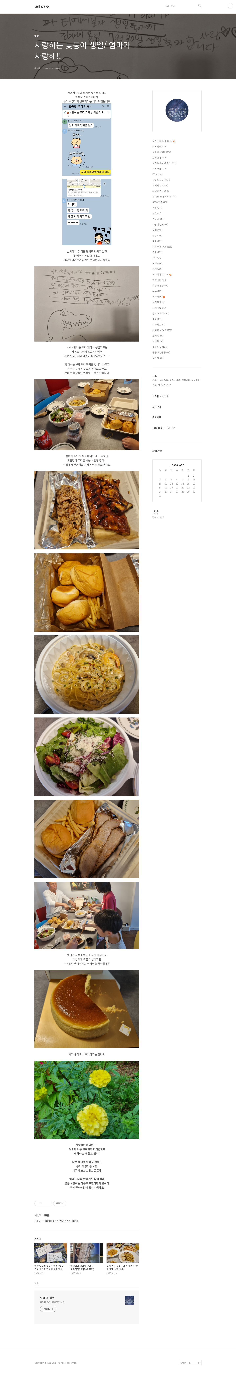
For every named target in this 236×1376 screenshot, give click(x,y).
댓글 (36, 1283)
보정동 (157, 335)
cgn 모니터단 (161, 180)
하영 (157, 268)
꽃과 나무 (159, 346)
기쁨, (154, 384)
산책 (156, 257)
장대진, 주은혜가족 (164, 196)
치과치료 (158, 324)
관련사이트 (186, 1362)
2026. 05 (177, 465)
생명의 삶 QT (161, 152)
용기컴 (157, 358)
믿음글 (158, 218)
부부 (157, 291)
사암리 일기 (160, 224)
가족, (154, 380)
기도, (172, 380)
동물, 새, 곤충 (161, 352)
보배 (157, 230)
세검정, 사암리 (162, 330)
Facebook (157, 427)
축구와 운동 (160, 285)
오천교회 (159, 157)
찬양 (156, 213)
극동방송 (159, 168)
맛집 (157, 319)
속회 (157, 207)
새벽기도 (159, 146)
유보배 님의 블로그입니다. (52, 1302)
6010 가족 (159, 202)
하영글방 (159, 280)
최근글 (155, 396)
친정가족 (159, 307)
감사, (160, 380)
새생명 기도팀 (161, 191)
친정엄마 (158, 302)
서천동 (157, 341)
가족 (158, 296)
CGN (157, 174)
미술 (157, 241)
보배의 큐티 (160, 185)
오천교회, (186, 380)
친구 (157, 235)
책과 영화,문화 (162, 246)
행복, (160, 384)
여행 (157, 263)
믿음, (166, 380)
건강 (157, 252)
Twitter (171, 427)
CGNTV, (167, 384)
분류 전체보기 (163, 141)
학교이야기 (161, 274)
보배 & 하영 (41, 7)
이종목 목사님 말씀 (164, 163)
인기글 (165, 396)
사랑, (178, 380)
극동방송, (196, 380)
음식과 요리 (160, 313)
